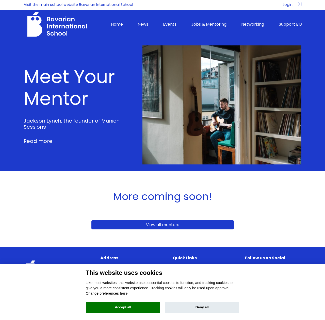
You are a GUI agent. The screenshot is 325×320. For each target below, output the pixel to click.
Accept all (123, 307)
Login (287, 4)
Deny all (202, 307)
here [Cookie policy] (123, 293)
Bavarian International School (106, 4)
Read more (38, 140)
